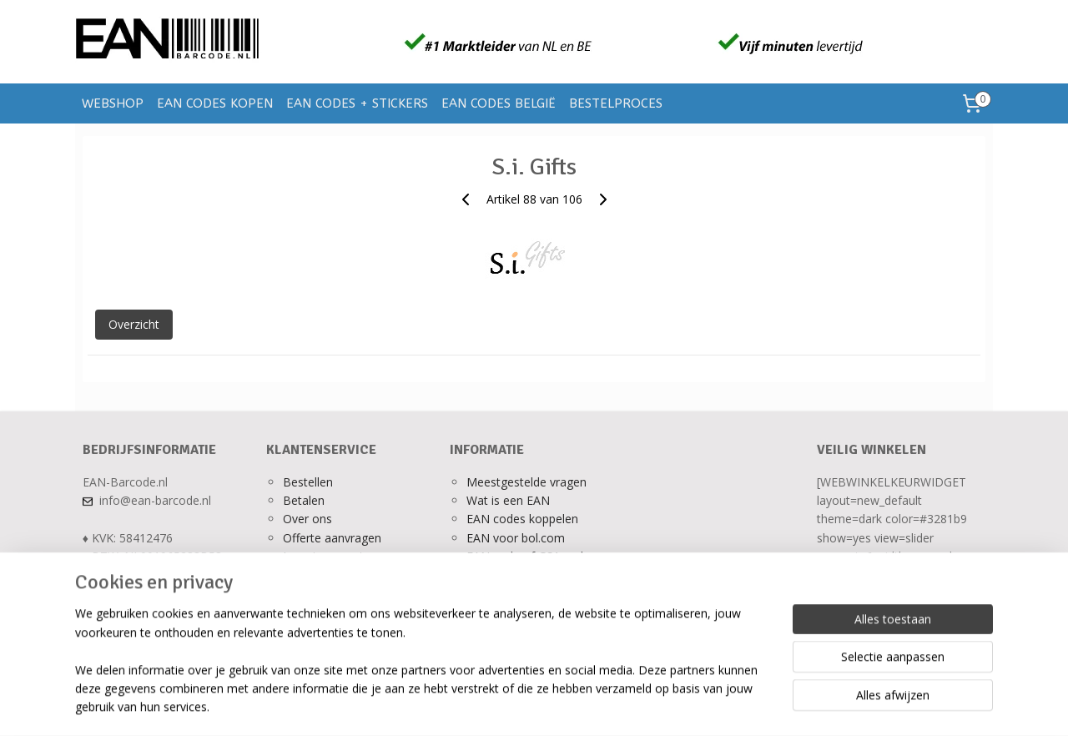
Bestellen (308, 482)
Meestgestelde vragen (526, 482)
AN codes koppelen (525, 519)
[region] (424, 670)
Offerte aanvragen (332, 538)
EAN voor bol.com (515, 538)
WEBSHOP (113, 103)
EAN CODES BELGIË (498, 103)
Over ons (307, 519)
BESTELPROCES (615, 103)
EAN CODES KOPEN (215, 103)
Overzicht (133, 324)
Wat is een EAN (508, 500)
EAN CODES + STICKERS (357, 103)
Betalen (304, 500)
